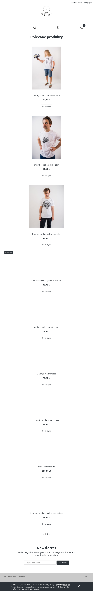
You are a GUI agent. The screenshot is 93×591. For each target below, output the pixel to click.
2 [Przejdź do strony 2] (47, 534)
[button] (12, 27)
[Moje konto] (58, 28)
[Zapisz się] (63, 563)
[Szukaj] (35, 27)
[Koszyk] (81, 27)
